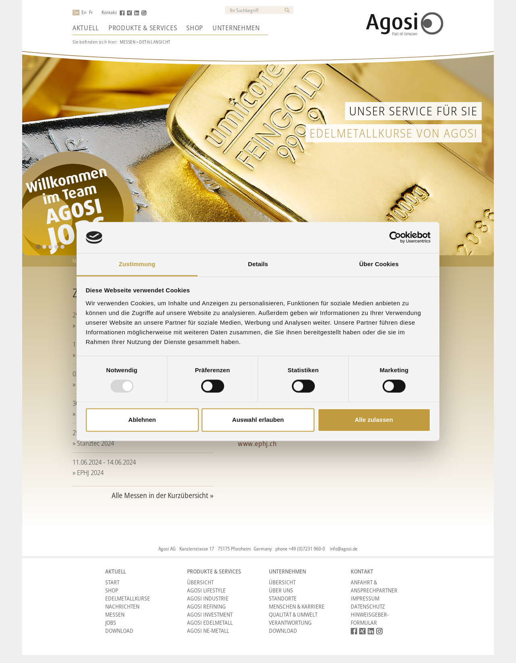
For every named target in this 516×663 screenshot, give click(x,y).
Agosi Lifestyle (206, 590)
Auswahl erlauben (258, 419)
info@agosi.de (344, 548)
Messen (128, 42)
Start (112, 582)
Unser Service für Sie (413, 110)
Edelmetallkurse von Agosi (394, 133)
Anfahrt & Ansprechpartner (374, 586)
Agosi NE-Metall (208, 630)
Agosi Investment (210, 614)
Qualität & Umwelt (293, 614)
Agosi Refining (206, 606)
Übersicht (200, 582)
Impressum (365, 598)
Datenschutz (368, 606)
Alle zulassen (374, 419)
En (83, 12)
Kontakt (109, 12)
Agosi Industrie (208, 598)
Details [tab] (258, 264)
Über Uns (281, 590)
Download (119, 630)
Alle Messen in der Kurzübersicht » (163, 495)
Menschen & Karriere (297, 606)
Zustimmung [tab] (137, 264)
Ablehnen (142, 419)
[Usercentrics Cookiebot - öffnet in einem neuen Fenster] (395, 237)
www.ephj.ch (257, 443)
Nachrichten (122, 606)
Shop (194, 28)
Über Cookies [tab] (379, 264)
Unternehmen (236, 28)
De (76, 12)
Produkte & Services (142, 28)
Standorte (283, 598)
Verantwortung (290, 622)
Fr (91, 12)
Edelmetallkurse (127, 598)
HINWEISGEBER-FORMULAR (370, 618)
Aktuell (86, 28)
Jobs (110, 622)
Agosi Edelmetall (210, 622)
